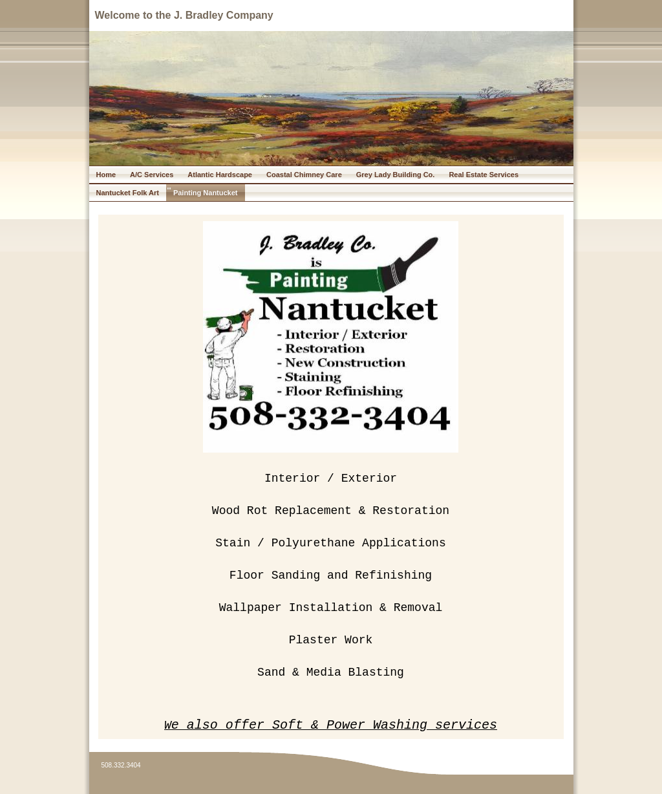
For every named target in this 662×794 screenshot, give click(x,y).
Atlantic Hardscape (219, 174)
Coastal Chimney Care (304, 174)
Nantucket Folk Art (127, 193)
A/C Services (151, 174)
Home (106, 174)
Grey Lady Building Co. (395, 174)
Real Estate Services (483, 174)
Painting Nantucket (205, 193)
